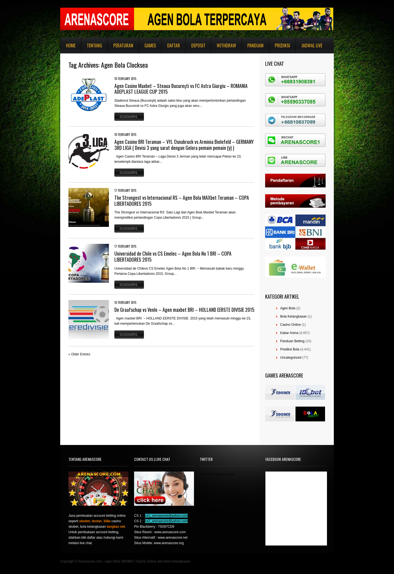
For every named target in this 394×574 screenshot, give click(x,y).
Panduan (255, 45)
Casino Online (290, 325)
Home (71, 45)
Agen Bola (287, 308)
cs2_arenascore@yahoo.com (166, 521)
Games (150, 45)
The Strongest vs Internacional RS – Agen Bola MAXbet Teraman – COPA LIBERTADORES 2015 (181, 200)
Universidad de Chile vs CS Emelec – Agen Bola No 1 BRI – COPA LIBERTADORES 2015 (172, 256)
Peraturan (123, 45)
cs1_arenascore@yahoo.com (166, 516)
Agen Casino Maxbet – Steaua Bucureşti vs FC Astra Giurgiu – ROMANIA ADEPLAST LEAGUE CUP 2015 (181, 88)
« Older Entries (79, 354)
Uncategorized (290, 357)
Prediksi (282, 45)
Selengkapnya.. (129, 117)
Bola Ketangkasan (293, 316)
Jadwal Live (311, 45)
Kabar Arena (289, 333)
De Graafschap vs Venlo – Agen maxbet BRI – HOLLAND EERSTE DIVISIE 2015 (184, 309)
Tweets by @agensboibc (218, 474)
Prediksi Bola (289, 349)
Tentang (94, 45)
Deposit (198, 45)
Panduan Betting (292, 341)
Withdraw (226, 45)
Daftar (173, 45)
